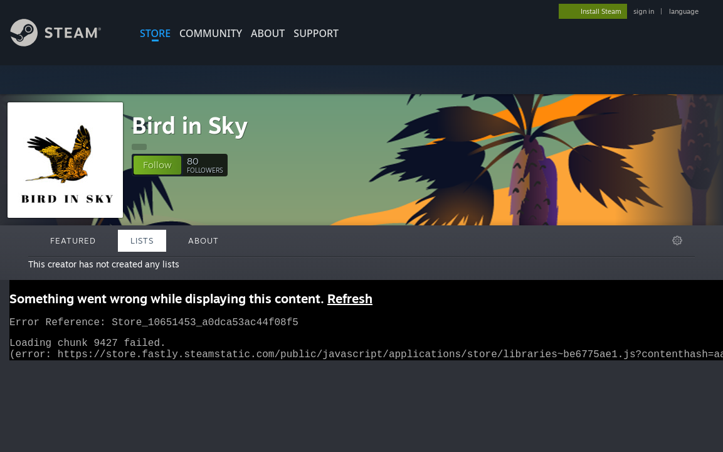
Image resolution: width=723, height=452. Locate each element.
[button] (157, 165)
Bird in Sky (190, 125)
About (268, 33)
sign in (643, 11)
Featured (73, 240)
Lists (142, 240)
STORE (155, 33)
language (684, 11)
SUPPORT (316, 33)
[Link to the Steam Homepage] (65, 43)
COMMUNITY (210, 33)
